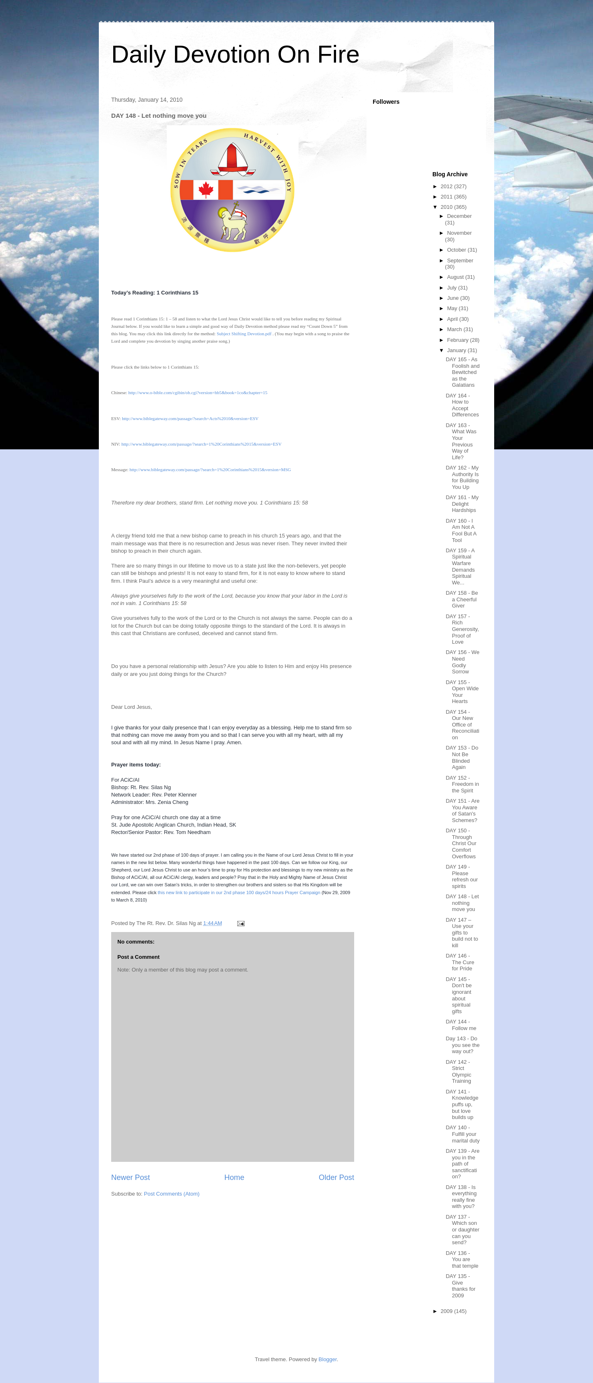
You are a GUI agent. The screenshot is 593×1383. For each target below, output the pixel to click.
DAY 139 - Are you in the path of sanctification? (462, 1164)
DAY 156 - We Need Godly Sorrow (462, 662)
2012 (447, 186)
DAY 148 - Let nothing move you (462, 902)
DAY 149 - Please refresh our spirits (462, 876)
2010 (447, 207)
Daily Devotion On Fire (235, 54)
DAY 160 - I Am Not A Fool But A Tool (461, 530)
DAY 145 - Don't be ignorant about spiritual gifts (459, 995)
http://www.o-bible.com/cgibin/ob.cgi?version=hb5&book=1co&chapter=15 (197, 392)
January (457, 350)
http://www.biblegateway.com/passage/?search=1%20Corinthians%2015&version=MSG (210, 469)
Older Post (336, 1177)
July (452, 288)
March (455, 329)
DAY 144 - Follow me (461, 1025)
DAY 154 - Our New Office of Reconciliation (462, 725)
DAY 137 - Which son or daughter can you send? (462, 1229)
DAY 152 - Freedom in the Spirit (462, 784)
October (457, 250)
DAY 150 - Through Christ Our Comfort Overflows (461, 843)
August (456, 277)
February (458, 340)
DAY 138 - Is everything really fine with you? (461, 1197)
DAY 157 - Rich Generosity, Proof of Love (462, 629)
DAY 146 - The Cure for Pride (460, 962)
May (453, 308)
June (453, 298)
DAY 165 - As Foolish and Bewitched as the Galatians (462, 372)
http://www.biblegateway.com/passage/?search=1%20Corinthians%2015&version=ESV (201, 444)
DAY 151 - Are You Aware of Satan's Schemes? (462, 810)
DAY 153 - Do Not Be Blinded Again (462, 757)
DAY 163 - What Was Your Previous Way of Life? (461, 441)
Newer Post (130, 1177)
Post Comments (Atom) (172, 1194)
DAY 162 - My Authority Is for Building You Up (462, 477)
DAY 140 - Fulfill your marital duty (462, 1133)
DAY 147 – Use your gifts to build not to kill (462, 932)
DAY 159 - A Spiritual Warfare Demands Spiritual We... (460, 566)
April (453, 319)
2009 (447, 1311)
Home (234, 1177)
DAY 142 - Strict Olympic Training (458, 1071)
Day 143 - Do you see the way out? (462, 1044)
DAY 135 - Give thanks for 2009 (460, 1286)
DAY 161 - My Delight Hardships (462, 503)
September (460, 260)
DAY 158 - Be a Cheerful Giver (462, 599)
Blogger (328, 1359)
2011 (447, 197)
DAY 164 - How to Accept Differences (462, 405)
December (459, 216)
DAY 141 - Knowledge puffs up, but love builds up (462, 1104)
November (459, 233)
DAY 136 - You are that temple (462, 1259)
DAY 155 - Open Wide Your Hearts (462, 692)
